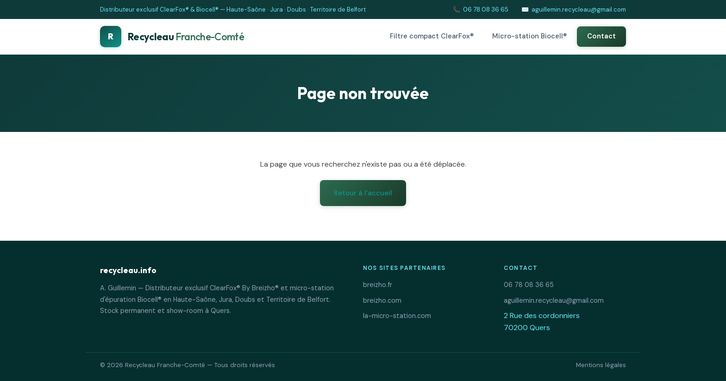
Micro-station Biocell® (529, 36)
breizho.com (382, 300)
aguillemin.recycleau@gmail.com (579, 9)
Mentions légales (601, 365)
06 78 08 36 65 (485, 9)
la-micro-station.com (397, 316)
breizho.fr (377, 285)
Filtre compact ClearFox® (432, 36)
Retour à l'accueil (363, 193)
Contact (601, 36)
